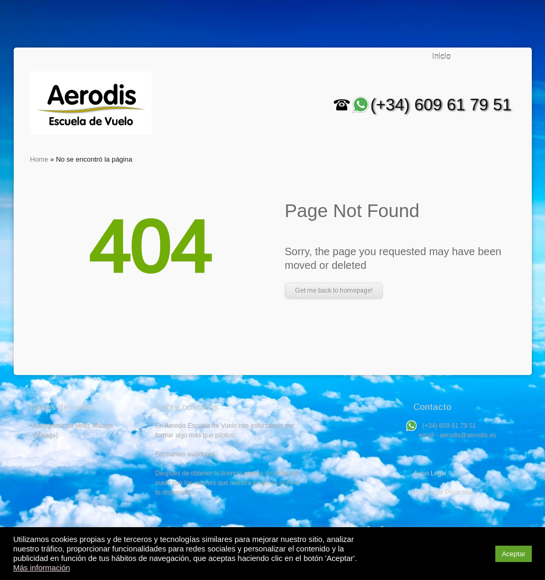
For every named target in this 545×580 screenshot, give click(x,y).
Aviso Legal (429, 473)
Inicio (441, 56)
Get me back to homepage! (334, 290)
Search (502, 57)
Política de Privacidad (443, 492)
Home (39, 159)
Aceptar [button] (513, 554)
